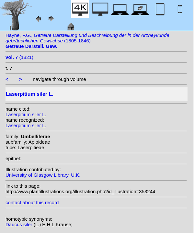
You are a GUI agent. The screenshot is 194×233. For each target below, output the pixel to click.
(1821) (19, 57)
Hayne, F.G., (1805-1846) (87, 40)
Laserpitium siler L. (26, 114)
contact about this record (32, 202)
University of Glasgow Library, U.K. (43, 175)
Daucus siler (20, 224)
